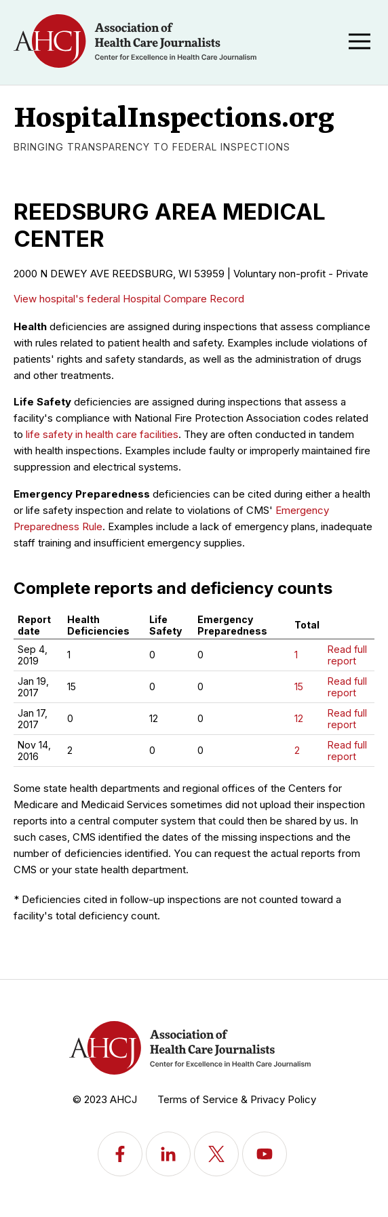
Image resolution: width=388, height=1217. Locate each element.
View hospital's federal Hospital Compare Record (129, 298)
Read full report (347, 654)
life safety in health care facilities (102, 434)
